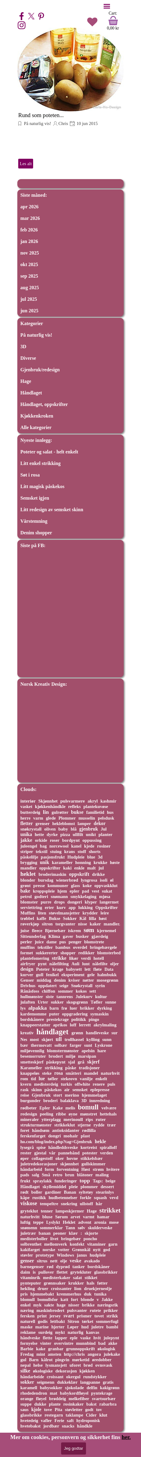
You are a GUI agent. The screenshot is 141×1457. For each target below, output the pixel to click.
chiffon (48, 991)
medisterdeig (46, 1084)
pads (24, 1174)
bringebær (71, 1238)
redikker (86, 952)
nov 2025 (29, 252)
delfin (92, 1387)
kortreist (89, 1147)
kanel (76, 846)
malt (91, 868)
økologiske (43, 1371)
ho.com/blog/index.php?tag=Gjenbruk (56, 1141)
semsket (80, 1089)
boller (36, 1192)
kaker (95, 923)
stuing (56, 851)
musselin (86, 818)
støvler (26, 1255)
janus (82, 1255)
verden (106, 1152)
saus (24, 1409)
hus (110, 812)
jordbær (51, 1426)
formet (26, 952)
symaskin (99, 1013)
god (106, 1249)
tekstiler (45, 947)
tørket (87, 1321)
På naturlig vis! (37, 123)
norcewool (58, 846)
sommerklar (51, 1227)
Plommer (67, 818)
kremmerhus (69, 1294)
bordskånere (32, 1019)
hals (91, 1283)
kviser (74, 980)
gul (23, 1359)
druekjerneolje (98, 1288)
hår (99, 1203)
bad (101, 1343)
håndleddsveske (63, 1147)
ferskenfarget (33, 1135)
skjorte (91, 1233)
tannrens (65, 996)
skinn (36, 1089)
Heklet (69, 1222)
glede (51, 818)
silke (25, 1371)
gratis (108, 1382)
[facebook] (21, 16)
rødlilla (89, 1130)
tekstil (41, 851)
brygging (28, 862)
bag (43, 846)
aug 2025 (29, 287)
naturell (27, 1321)
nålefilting (59, 963)
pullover (46, 1272)
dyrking (104, 1008)
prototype (45, 1255)
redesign (28, 1113)
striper (26, 851)
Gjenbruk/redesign (40, 369)
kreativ (27, 1032)
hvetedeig (29, 1420)
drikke (98, 874)
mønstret (88, 1114)
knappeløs (30, 1073)
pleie (73, 1186)
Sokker (70, 918)
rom (24, 1078)
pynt (42, 963)
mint (40, 1354)
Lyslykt (53, 1222)
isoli (104, 880)
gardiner (53, 1192)
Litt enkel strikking (40, 463)
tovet (99, 1315)
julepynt (111, 1337)
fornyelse (28, 1343)
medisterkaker (56, 1277)
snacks (68, 1426)
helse (38, 1365)
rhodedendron (33, 1393)
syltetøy (86, 1192)
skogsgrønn (77, 1002)
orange (26, 1398)
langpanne (90, 1382)
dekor (99, 823)
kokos (81, 991)
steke (46, 1073)
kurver (26, 974)
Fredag (27, 1354)
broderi (50, 1100)
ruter (101, 1119)
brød (88, 1365)
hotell (98, 958)
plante (55, 1404)
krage (57, 969)
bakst (91, 1404)
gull (39, 974)
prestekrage (57, 1019)
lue (42, 1078)
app (72, 907)
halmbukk (106, 974)
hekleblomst (63, 823)
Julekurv (84, 996)
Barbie (26, 1348)
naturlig (75, 1332)
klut (103, 1414)
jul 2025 (28, 299)
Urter (43, 1002)
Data (109, 969)
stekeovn (69, 1078)
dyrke (52, 834)
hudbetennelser (63, 1197)
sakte (49, 1305)
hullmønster (31, 996)
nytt (97, 1249)
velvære (108, 1107)
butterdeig (30, 812)
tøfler (53, 1078)
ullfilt (78, 834)
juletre (97, 1326)
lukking (85, 907)
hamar (103, 1216)
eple (73, 1337)
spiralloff (108, 1147)
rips (89, 1119)
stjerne (84, 1124)
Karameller (31, 1067)
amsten (54, 1354)
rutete (95, 1310)
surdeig (45, 1332)
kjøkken (87, 1371)
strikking (54, 1067)
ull (59, 1039)
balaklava (69, 1100)
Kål (82, 918)
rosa (58, 1073)
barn (54, 1008)
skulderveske (100, 1227)
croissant (55, 1376)
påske (70, 1067)
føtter (102, 1283)
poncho (90, 1238)
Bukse (54, 918)
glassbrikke (31, 1415)
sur (115, 1032)
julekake (112, 1354)
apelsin (88, 1050)
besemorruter (33, 1056)
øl (111, 880)
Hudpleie (75, 857)
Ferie (59, 1420)
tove (48, 1409)
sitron (47, 923)
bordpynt (71, 840)
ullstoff (86, 1203)
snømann (59, 896)
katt (64, 1299)
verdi (86, 958)
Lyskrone (103, 1045)
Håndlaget (31, 392)
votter (63, 1249)
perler (26, 941)
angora (94, 1354)
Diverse (28, 358)
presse (39, 885)
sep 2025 (29, 276)
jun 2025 (29, 310)
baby (63, 829)
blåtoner (85, 1174)
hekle (100, 1141)
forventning (67, 1169)
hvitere (112, 1169)
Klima (54, 936)
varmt (89, 1216)
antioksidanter (65, 1130)
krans (69, 851)
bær (24, 1045)
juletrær (28, 1233)
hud (84, 1326)
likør (73, 958)
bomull (88, 1107)
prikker (111, 1310)
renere (99, 1084)
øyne (73, 1114)
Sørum (61, 1216)
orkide (41, 840)
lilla (92, 918)
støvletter (74, 1409)
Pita (58, 1409)
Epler (45, 1107)
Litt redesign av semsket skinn (51, 509)
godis (42, 1321)
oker (59, 1158)
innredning (99, 1100)
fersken (27, 1315)
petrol (26, 896)
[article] (70, 98)
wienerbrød (67, 880)
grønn (77, 1032)
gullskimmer (93, 1163)
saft (70, 1420)
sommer (65, 991)
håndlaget (52, 1032)
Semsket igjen (34, 498)
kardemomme (33, 1013)
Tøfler (96, 1002)
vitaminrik (30, 1277)
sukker (57, 1002)
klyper (91, 902)
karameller (62, 862)
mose (114, 1222)
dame (51, 941)
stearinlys (105, 1192)
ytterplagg (51, 1119)
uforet (75, 1365)
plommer (89, 1186)
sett (92, 991)
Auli (75, 963)
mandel (91, 1073)
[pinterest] (41, 16)
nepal (25, 1365)
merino (72, 1095)
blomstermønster (63, 1050)
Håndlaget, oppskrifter (44, 404)
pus (62, 941)
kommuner (58, 885)
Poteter (43, 969)
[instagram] (21, 25)
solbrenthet (31, 1244)
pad (85, 891)
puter (54, 1013)
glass (75, 885)
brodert (56, 1056)
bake (25, 890)
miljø (70, 1056)
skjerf (93, 1062)
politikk (78, 1019)
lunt (86, 963)
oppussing (91, 840)
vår (52, 1152)
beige (110, 1180)
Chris (63, 123)
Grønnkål (81, 1249)
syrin (100, 985)
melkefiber (79, 1398)
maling (101, 1174)
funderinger (65, 1180)
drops (59, 902)
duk (87, 1294)
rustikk (39, 1197)
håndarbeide (32, 1376)
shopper (68, 952)
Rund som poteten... (41, 115)
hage (61, 1305)
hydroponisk (88, 1420)
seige (63, 985)
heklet (28, 874)
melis (70, 1107)
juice (39, 941)
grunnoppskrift (80, 1348)
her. (126, 1437)
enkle (79, 868)
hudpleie (98, 1255)
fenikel (52, 974)
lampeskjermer (70, 1211)
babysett (74, 969)
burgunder (30, 1100)
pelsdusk (106, 818)
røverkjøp (29, 923)
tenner (47, 1211)
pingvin (62, 1359)
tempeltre (49, 1203)
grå (81, 1061)
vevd (113, 1197)
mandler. (112, 923)
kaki (67, 868)
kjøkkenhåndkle (50, 806)
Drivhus (28, 985)
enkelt (101, 1078)
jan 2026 (29, 241)
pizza (65, 834)
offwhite (82, 1084)
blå (74, 829)
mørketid (80, 1359)
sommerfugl (107, 1321)
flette (47, 1337)
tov (99, 1409)
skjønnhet (69, 1163)
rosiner (104, 846)
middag (44, 980)
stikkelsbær (92, 1158)
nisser (73, 1305)
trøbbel (27, 918)
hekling (27, 1288)
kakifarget (30, 1249)
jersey (55, 1315)
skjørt (47, 1039)
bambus (62, 947)
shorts (94, 851)
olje (63, 1260)
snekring (69, 1203)
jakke (26, 840)
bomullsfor (47, 1299)
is (34, 1272)
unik (44, 862)
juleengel (28, 846)
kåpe (24, 1197)
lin (46, 812)
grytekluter (80, 1272)
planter (105, 834)
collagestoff (42, 1158)
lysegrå (27, 1147)
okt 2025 (29, 264)
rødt (24, 1192)
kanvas (92, 1332)
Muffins (27, 913)
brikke (88, 1305)
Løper (73, 1326)
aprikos (60, 1024)
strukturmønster (36, 1124)
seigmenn (45, 1382)
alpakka (37, 1008)
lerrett (85, 1024)
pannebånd (68, 1152)
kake (40, 1348)
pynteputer (30, 1283)
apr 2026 (29, 206)
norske (49, 1249)
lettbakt (57, 1321)
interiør (28, 800)
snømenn (28, 1227)
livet (54, 1238)
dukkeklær (67, 1382)
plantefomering (34, 958)
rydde (99, 1124)
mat (53, 1393)
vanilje (86, 1078)
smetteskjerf (31, 1062)
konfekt (77, 1244)
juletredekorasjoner (38, 1163)
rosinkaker (73, 1404)
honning (83, 862)
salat (77, 1277)
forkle (85, 1197)
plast (85, 1135)
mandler (28, 868)
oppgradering (75, 1013)
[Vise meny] (107, 6)
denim (60, 980)
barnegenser (32, 1266)
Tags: (98, 1180)
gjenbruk (88, 828)
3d (100, 857)
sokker (27, 1382)
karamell (28, 1387)
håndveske (30, 1337)
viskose (28, 1203)
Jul (104, 829)
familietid (95, 812)
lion (77, 1288)
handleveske (97, 1032)
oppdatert (47, 985)
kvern (25, 1084)
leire (105, 913)
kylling (92, 1039)
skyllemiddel (54, 1186)
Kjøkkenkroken (36, 415)
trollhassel (74, 1039)
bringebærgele (103, 947)
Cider (91, 1415)
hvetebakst (30, 1426)
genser (27, 1261)
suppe (26, 1404)
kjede (89, 846)
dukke (40, 1404)
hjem (62, 891)
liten (42, 913)
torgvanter (65, 923)
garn (112, 1244)
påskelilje (29, 857)
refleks (74, 806)
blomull (27, 1299)
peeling (46, 1114)
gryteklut (29, 1211)
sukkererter (47, 952)
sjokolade (74, 1387)
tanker (78, 1266)
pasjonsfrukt (53, 857)
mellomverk (55, 1244)
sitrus (42, 1260)
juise (24, 930)
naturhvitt (30, 1216)
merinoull (73, 1119)
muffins (27, 947)
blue (91, 857)
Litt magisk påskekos (42, 486)
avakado (92, 1260)
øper (24, 1158)
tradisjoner (89, 1067)
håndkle (84, 1426)
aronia (100, 1222)
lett (87, 969)
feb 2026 (29, 229)
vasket (26, 806)
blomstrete (94, 941)
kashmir (108, 801)
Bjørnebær (55, 930)
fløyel (41, 1398)
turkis (66, 1084)
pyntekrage (101, 1393)
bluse (47, 1216)
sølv (81, 1227)
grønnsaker (55, 1283)
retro (57, 1174)
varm (38, 818)
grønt (25, 885)
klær (73, 1233)
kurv (61, 907)
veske (75, 1261)
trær (111, 1124)
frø (64, 1008)
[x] (31, 16)
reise (24, 1095)
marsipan (87, 1056)
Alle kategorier (36, 427)
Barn (34, 1359)
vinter (45, 1343)
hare (101, 1050)
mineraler (29, 1119)
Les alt (26, 163)
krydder (90, 913)
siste (49, 996)
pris (24, 1294)
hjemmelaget (94, 1095)
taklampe (74, 1415)
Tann (70, 1227)
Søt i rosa (30, 474)
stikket (91, 1277)
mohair (71, 1135)
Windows (65, 1255)
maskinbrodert (50, 1310)
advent (84, 1222)
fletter (26, 823)
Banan (70, 1192)
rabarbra (108, 1404)
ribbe (61, 1114)
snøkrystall (31, 829)
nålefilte (100, 963)
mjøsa (104, 896)
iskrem (74, 930)
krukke (100, 862)
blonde (87, 1299)
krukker (76, 1283)
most (34, 1039)
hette (39, 834)
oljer (114, 963)
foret (24, 1130)
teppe (38, 1222)
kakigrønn (109, 1387)
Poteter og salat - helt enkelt (49, 451)
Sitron (73, 1321)
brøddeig (57, 1398)
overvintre (64, 1343)
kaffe (41, 918)
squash (100, 1197)
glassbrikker (106, 1272)
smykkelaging (83, 896)
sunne (110, 1002)
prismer (84, 1315)
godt (89, 1409)
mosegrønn (107, 980)
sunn (107, 1039)
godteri (41, 896)
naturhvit (110, 1073)
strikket (109, 1210)
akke (112, 1343)
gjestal (40, 1152)
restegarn (53, 1415)
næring (27, 1310)
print (42, 1315)
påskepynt (55, 1062)
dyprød (63, 1266)
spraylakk (42, 1180)
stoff (81, 851)
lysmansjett (56, 1365)
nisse (82, 923)
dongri (54, 1135)
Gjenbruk (41, 1095)
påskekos (52, 1089)
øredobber (102, 1359)
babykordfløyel (74, 1393)
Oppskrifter (106, 907)
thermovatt (41, 1045)
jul (101, 867)
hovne (72, 1158)
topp (85, 1181)
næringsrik (107, 1305)
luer (73, 1008)
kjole (36, 1409)
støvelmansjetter (64, 913)
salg (35, 1174)
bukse (77, 812)
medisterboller (34, 1238)
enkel (25, 1305)
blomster (29, 901)
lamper (84, 823)
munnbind (85, 1343)
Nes (23, 1039)
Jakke (107, 1299)
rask (24, 1089)
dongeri (74, 902)
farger (75, 1045)
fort (74, 1299)
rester (26, 1152)
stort (57, 1095)
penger (75, 941)
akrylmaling (105, 1024)
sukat (107, 891)
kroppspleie (44, 891)
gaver (68, 936)
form (49, 1169)
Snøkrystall (82, 985)
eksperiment (72, 974)
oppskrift (79, 874)
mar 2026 (30, 218)
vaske (85, 1337)
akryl (93, 801)
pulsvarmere (72, 801)
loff (73, 1024)
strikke (59, 958)
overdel (80, 947)
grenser (43, 823)
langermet (109, 902)
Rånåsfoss (29, 991)
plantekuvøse (95, 806)
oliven (50, 829)
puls (111, 1084)
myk (37, 1305)
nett (54, 1260)
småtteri (73, 1073)
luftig (25, 1222)
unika (26, 834)
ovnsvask (103, 1365)
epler (74, 891)
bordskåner (99, 1266)
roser (55, 840)
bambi (112, 1326)
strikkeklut (64, 1124)
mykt (60, 1332)
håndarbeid (31, 1169)
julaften (27, 1002)
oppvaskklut (105, 885)
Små (46, 1174)
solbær (60, 1045)
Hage (25, 381)
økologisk (106, 1348)
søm (89, 930)
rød (50, 1266)
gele (91, 974)
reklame (28, 1332)
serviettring (31, 907)
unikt (91, 834)
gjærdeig (99, 936)
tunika (100, 1294)
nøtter (88, 980)
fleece (37, 930)
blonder (27, 880)
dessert (107, 1186)
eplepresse (99, 1089)
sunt (88, 1045)
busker (82, 936)
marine (42, 1326)
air (67, 1089)
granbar (56, 1348)
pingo (94, 1019)
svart (69, 1315)
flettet (62, 1272)
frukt (25, 1180)
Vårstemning (33, 521)
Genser (27, 980)
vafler (46, 1420)
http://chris (74, 1354)
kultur (101, 996)
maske (26, 1326)
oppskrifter (49, 868)
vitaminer (96, 1244)
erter (49, 907)
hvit (97, 1337)
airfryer (27, 963)
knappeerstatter (35, 1024)
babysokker (51, 1387)
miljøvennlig (32, 1050)
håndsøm (40, 1130)
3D (23, 346)
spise (41, 1147)
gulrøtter (60, 812)
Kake (58, 1107)
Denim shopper (36, 532)
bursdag (45, 880)
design (26, 969)
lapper (61, 1337)
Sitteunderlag (33, 936)
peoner (59, 1233)
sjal (71, 1062)
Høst (85, 1169)
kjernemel (106, 930)
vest (95, 891)
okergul (73, 1376)
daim (25, 1272)
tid (33, 1078)
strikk (112, 1315)
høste (115, 862)
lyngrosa (89, 880)
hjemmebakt (42, 1294)
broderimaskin (52, 874)
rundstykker (95, 1376)
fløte (97, 969)
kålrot (47, 1359)
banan (44, 1233)
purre (46, 902)
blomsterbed (109, 952)
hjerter (57, 1326)
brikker (87, 1008)
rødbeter (28, 1107)
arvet (75, 1216)
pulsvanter (77, 1310)
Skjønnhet (47, 801)
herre (25, 818)
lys (23, 1008)
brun (69, 1174)
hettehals (108, 1114)
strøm (98, 1169)
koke (87, 885)
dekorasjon (66, 1371)
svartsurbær (103, 1398)
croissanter (61, 1288)
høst (103, 918)
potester (90, 1152)
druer (43, 1288)
